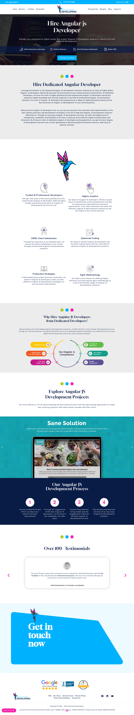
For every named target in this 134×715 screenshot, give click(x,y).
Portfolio (31, 9)
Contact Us (117, 9)
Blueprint (103, 9)
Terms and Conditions (62, 698)
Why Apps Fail (93, 9)
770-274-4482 (67, 2)
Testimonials (40, 9)
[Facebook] (102, 696)
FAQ (49, 696)
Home (15, 9)
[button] (2, 447)
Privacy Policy (80, 696)
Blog (109, 9)
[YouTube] (112, 696)
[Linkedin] (107, 696)
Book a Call (8, 710)
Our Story (57, 696)
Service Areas (68, 696)
